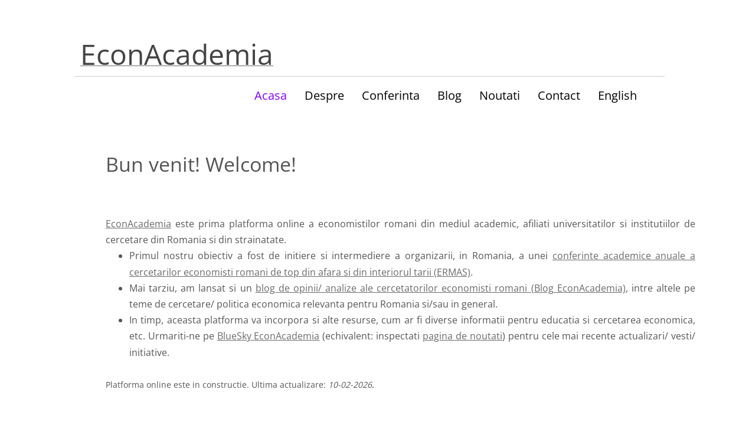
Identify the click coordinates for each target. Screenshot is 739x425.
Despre (324, 95)
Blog (449, 95)
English (617, 95)
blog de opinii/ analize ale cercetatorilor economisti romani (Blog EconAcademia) (441, 288)
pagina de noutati (462, 335)
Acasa (270, 95)
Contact (559, 95)
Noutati (499, 95)
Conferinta (391, 95)
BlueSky (234, 335)
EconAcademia (138, 223)
